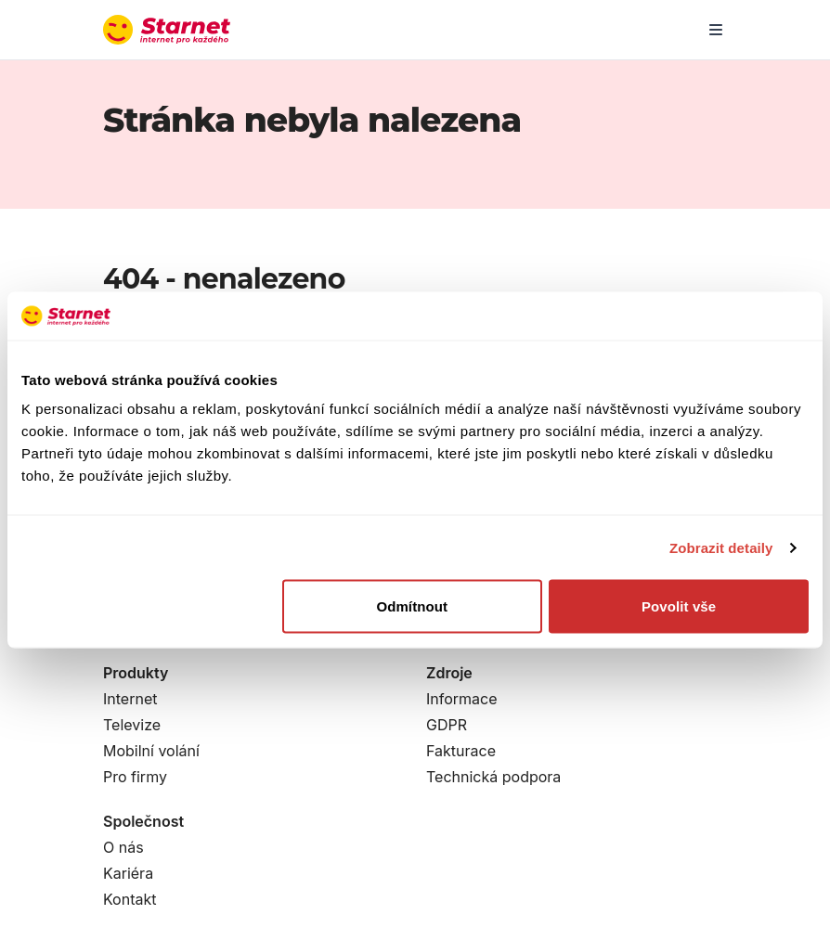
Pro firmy (135, 776)
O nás (123, 847)
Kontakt (129, 899)
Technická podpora (493, 776)
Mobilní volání (151, 750)
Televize (132, 724)
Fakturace (461, 750)
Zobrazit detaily (721, 547)
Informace (462, 698)
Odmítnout (411, 606)
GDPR (446, 724)
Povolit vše (679, 606)
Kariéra (128, 873)
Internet (130, 698)
